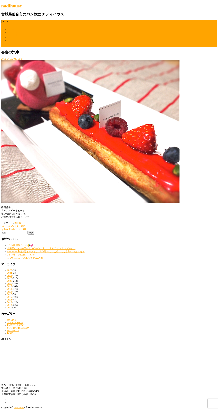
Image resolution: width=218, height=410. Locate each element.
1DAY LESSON (15, 322)
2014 (9, 299)
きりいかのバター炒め (13, 226)
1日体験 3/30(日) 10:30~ (21, 254)
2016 (9, 294)
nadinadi (11, 37)
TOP (9, 27)
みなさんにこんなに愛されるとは (25, 258)
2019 (9, 286)
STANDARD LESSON (18, 328)
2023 (9, 275)
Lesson (10, 29)
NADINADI (13, 330)
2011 (9, 307)
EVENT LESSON (16, 325)
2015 (9, 297)
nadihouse (11, 5)
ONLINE (11, 320)
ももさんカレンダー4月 (14, 229)
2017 (9, 291)
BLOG (10, 40)
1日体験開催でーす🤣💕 (20, 245)
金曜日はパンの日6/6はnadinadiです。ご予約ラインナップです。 (41, 248)
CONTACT (12, 43)
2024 (9, 273)
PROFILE (12, 35)
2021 (9, 281)
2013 (9, 302)
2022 (9, 278)
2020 (9, 283)
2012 (9, 305)
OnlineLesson (13, 32)
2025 (9, 270)
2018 (9, 289)
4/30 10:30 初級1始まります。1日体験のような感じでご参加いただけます (46, 251)
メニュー (6, 21)
